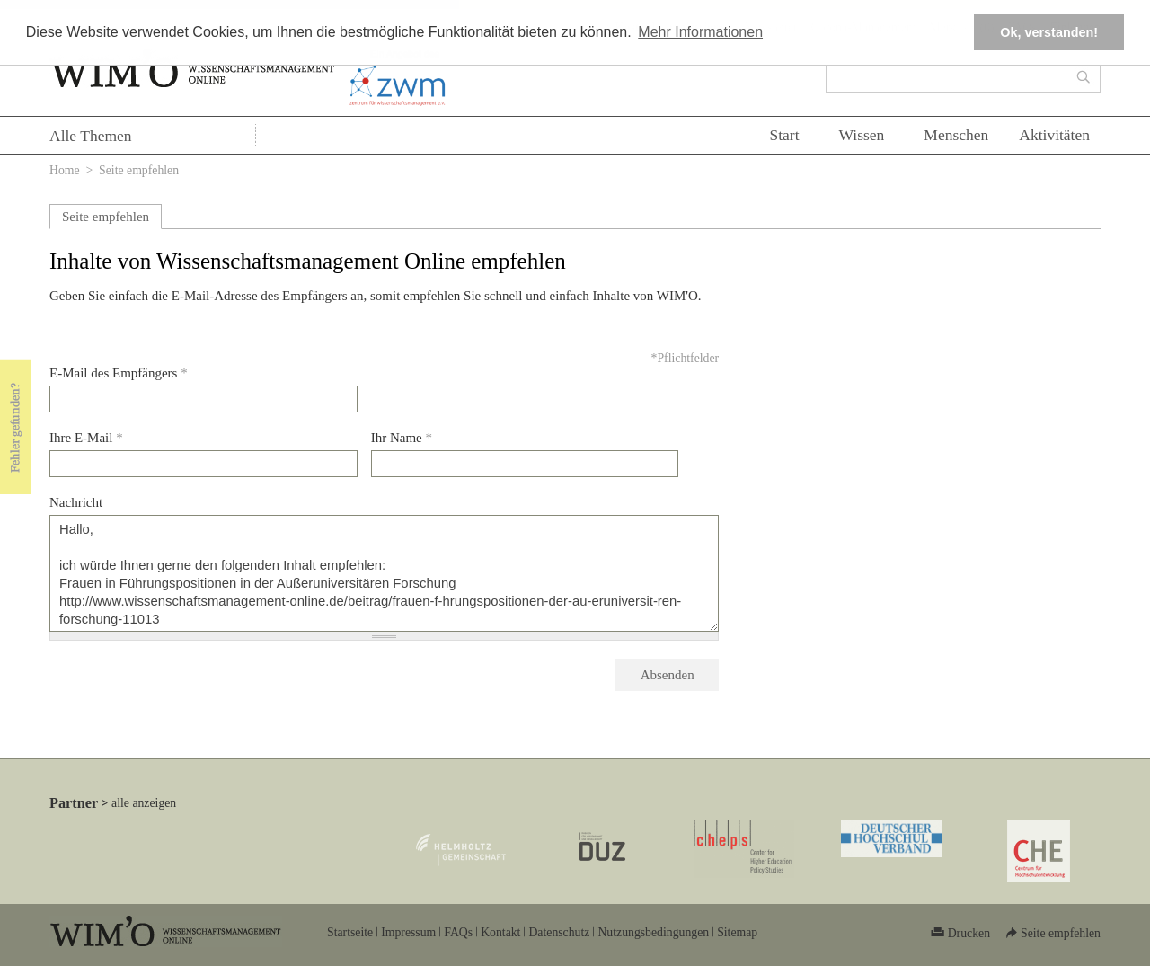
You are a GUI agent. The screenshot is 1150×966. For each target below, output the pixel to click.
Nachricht (75, 502)
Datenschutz (558, 932)
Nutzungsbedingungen (653, 932)
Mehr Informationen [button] (700, 32)
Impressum (408, 932)
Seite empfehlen (105, 216)
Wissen (862, 135)
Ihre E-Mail (86, 437)
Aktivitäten (1054, 135)
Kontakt (500, 932)
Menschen (956, 135)
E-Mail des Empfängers (118, 373)
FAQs (458, 932)
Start (784, 135)
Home (64, 170)
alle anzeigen (143, 803)
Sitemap (737, 932)
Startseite (350, 932)
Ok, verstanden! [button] (1049, 32)
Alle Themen (90, 136)
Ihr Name (401, 437)
